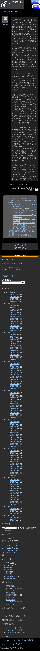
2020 (9, 448)
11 (8, 548)
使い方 (8, 572)
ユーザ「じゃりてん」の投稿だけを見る (21, 200)
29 (17, 553)
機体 (7, 567)
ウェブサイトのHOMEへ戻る (11, 644)
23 (3, 553)
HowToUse (10, 578)
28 (15, 553)
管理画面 (29, 640)
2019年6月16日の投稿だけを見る (24, 211)
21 (15, 550)
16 (3, 550)
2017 (9, 515)
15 (17, 548)
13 (12, 548)
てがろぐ (12, 648)
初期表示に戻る (20, 248)
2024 (9, 332)
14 (15, 548)
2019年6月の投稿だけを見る (22, 215)
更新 (7, 563)
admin (14, 188)
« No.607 (15, 245)
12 (10, 548)
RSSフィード (7, 636)
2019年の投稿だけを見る (21, 219)
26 (10, 553)
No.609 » (24, 245)
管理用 (36, 6)
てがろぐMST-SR (11, 3)
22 (17, 550)
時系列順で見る (15, 203)
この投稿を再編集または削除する (19, 235)
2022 (9, 390)
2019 (9, 477)
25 (8, 553)
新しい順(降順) (26, 528)
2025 (9, 303)
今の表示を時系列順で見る (16, 632)
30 (3, 555)
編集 (37, 190)
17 (5, 550)
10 (5, 548)
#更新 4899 (10, 600)
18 (8, 550)
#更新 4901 (10, 586)
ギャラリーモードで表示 (15, 628)
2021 (9, 419)
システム (9, 565)
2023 (9, 361)
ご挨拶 (8, 570)
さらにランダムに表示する (17, 198)
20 (12, 550)
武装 (7, 574)
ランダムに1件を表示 (14, 630)
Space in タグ (11, 576)
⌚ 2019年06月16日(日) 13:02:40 (28, 188)
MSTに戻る (9, 276)
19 (10, 550)
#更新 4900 (10, 593)
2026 (9, 292)
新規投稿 (35, 2)
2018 (9, 506)
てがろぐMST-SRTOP (8, 640)
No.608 (5, 24)
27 (12, 553)
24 (5, 553)
